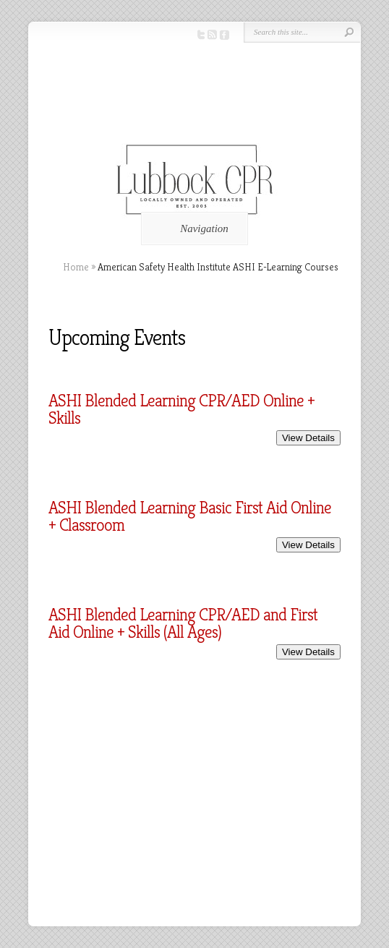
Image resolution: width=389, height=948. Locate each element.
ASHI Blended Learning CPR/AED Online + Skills (181, 409)
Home (76, 266)
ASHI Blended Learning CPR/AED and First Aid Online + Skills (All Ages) (182, 623)
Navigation (191, 228)
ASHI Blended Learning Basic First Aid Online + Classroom (189, 516)
